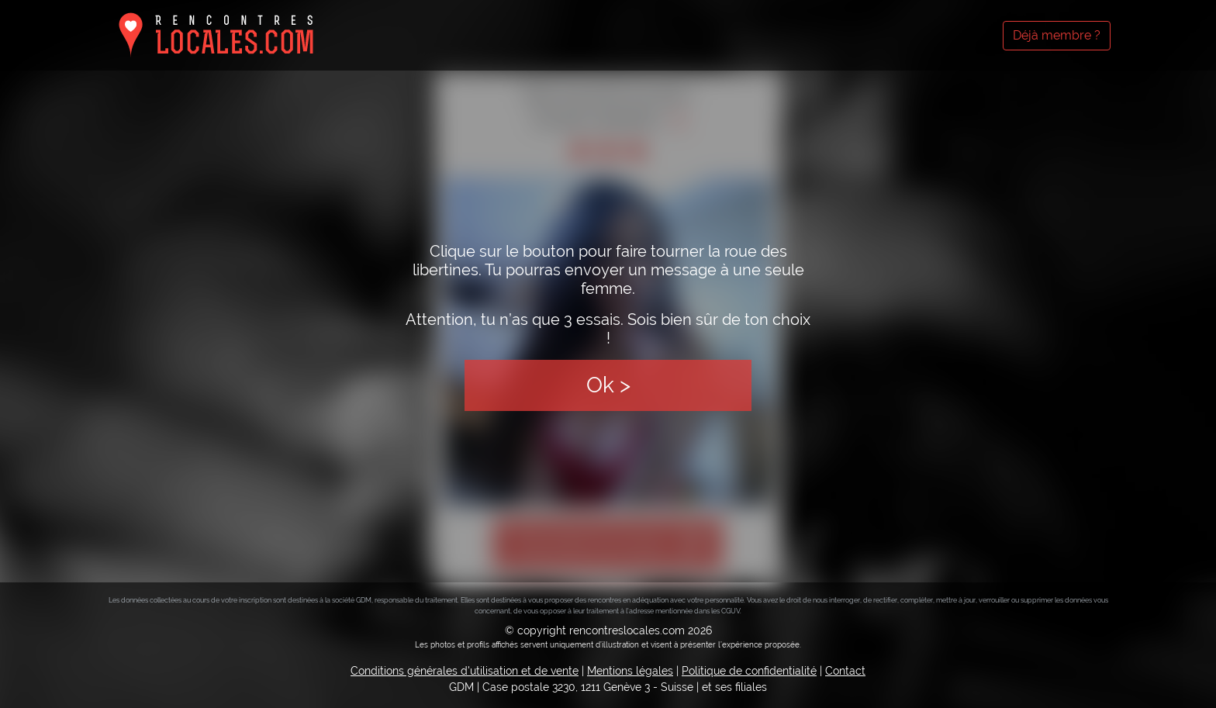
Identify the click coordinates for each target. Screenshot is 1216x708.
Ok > (608, 385)
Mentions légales (630, 671)
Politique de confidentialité (749, 671)
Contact (845, 671)
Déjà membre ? (1056, 35)
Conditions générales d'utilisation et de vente (465, 671)
